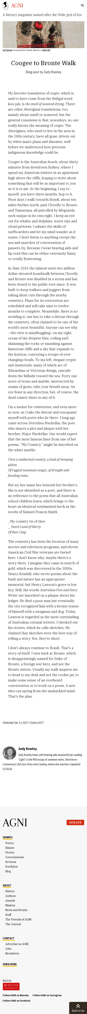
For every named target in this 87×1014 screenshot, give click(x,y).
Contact (8, 938)
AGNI (15, 822)
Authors (10, 896)
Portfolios (11, 866)
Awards (10, 900)
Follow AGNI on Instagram (47, 995)
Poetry (9, 843)
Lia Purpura (7, 50)
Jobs (8, 948)
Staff (8, 914)
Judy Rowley (52, 72)
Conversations (14, 857)
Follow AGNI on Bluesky (16, 995)
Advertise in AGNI (16, 944)
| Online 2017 (36, 722)
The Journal (13, 924)
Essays (9, 847)
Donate (75, 822)
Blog (8, 871)
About (7, 885)
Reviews (10, 862)
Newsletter (12, 953)
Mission (10, 905)
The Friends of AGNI (18, 919)
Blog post (32, 72)
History (10, 891)
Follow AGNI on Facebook (16, 1000)
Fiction (9, 852)
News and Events (16, 910)
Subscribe (10, 964)
